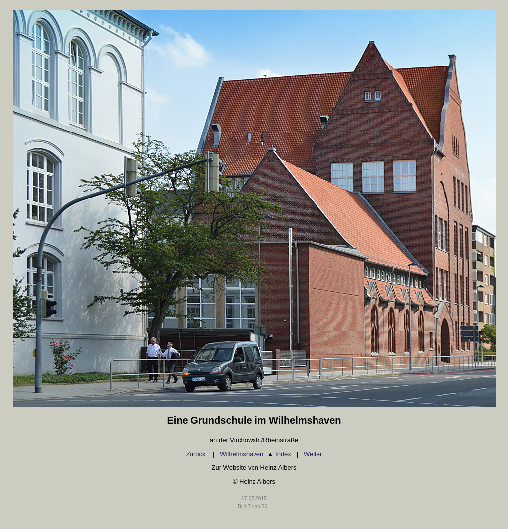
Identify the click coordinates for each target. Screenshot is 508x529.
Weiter (313, 454)
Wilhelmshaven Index (255, 454)
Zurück (196, 454)
